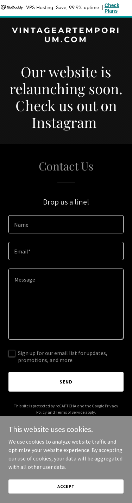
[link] (66, 40)
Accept (65, 486)
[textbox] (66, 224)
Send (66, 382)
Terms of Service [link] (70, 412)
